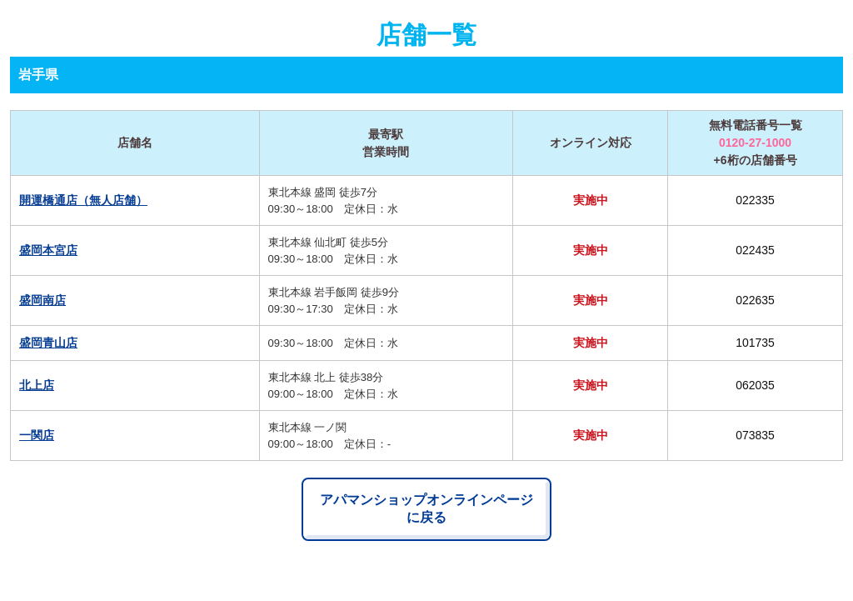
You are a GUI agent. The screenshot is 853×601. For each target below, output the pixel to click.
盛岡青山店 (48, 342)
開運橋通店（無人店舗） (83, 200)
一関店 (36, 435)
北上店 (36, 385)
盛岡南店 (42, 300)
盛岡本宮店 (48, 250)
